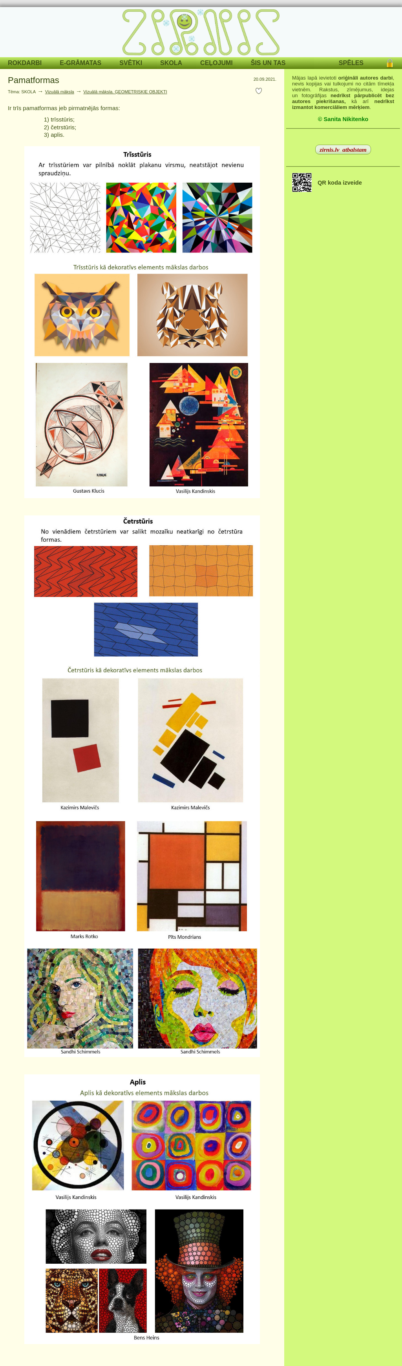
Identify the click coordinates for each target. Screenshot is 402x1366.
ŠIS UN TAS (268, 63)
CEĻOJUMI (216, 63)
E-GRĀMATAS (80, 63)
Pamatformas (33, 80)
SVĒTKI (130, 63)
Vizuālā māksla (59, 91)
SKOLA (171, 63)
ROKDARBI (25, 63)
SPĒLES (351, 63)
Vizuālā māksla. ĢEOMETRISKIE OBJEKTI (125, 91)
